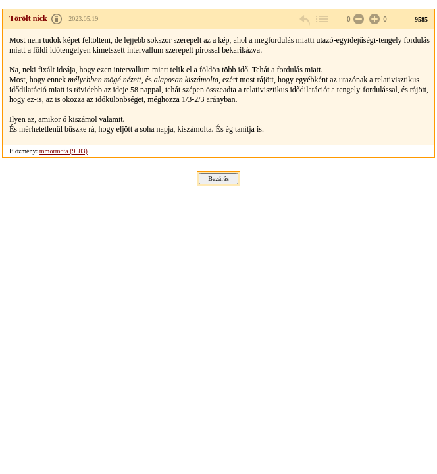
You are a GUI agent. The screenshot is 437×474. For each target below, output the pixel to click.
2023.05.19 (83, 18)
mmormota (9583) (63, 151)
